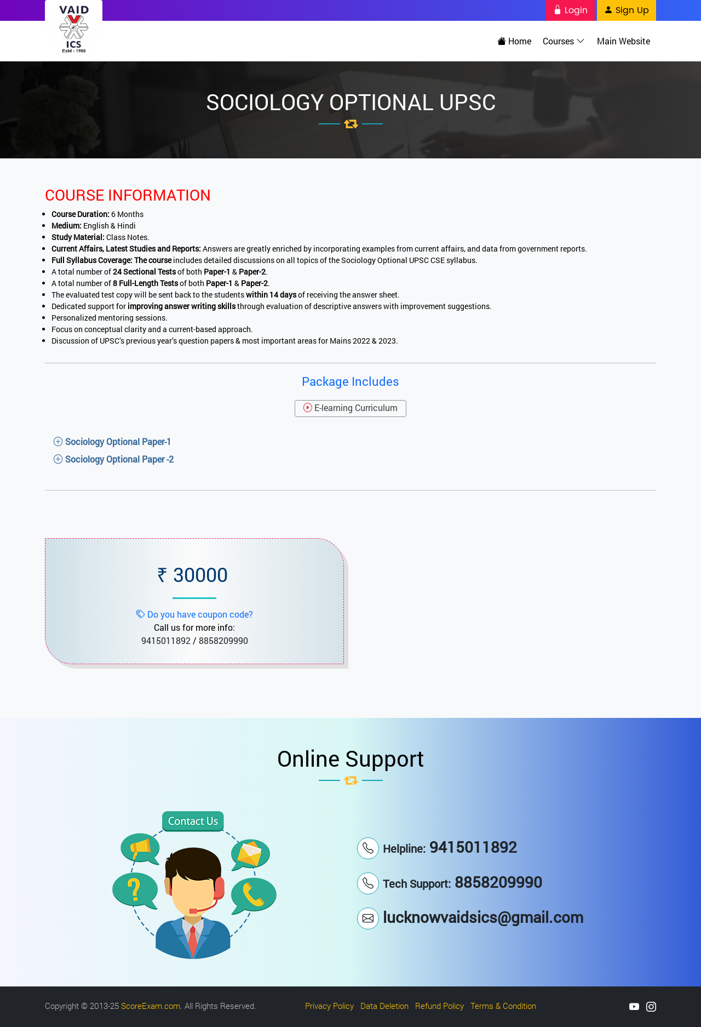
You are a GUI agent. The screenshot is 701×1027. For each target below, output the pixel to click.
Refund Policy (439, 1005)
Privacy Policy (329, 1005)
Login (570, 10)
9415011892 (166, 640)
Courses (565, 41)
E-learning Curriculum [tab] (350, 407)
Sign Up (626, 10)
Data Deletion (384, 1005)
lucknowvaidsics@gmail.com (470, 916)
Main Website (624, 41)
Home (516, 41)
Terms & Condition (503, 1005)
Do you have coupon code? (194, 613)
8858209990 (223, 640)
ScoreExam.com (150, 1005)
